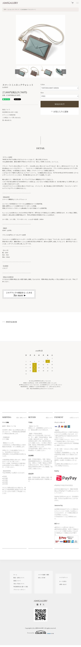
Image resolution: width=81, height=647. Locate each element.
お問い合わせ (62, 584)
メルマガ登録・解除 (43, 575)
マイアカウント (63, 577)
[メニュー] (77, 3)
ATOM (43, 578)
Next (63, 71)
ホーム (15, 575)
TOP (5, 9)
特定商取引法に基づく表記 (10, 112)
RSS (39, 578)
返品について (6, 109)
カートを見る (62, 581)
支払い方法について (18, 583)
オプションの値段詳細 (8, 115)
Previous (17, 71)
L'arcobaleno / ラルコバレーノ (28, 9)
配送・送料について (18, 578)
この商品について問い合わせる (11, 117)
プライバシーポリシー (19, 589)
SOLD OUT (59, 104)
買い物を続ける (6, 120)
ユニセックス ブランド (13, 9)
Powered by (40, 632)
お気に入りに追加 (59, 111)
